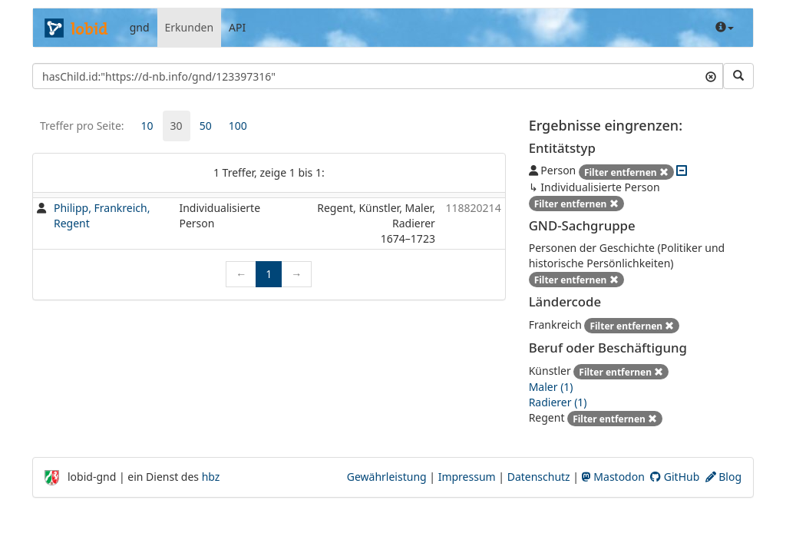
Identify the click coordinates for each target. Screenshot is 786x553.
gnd (140, 27)
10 (147, 125)
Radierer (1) (558, 402)
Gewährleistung (387, 476)
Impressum (467, 476)
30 (176, 125)
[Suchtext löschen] (710, 76)
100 (238, 125)
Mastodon (613, 476)
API (237, 27)
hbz (211, 476)
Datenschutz (538, 476)
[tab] (147, 126)
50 (206, 125)
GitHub (674, 476)
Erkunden (189, 27)
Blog (723, 476)
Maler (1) (551, 386)
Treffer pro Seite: (82, 125)
